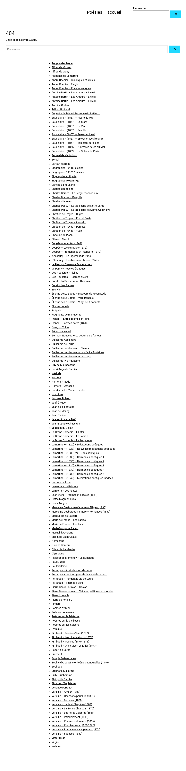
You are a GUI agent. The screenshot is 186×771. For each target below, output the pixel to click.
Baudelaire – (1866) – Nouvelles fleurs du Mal (78, 146)
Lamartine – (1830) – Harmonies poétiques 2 (78, 461)
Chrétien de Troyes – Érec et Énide (71, 218)
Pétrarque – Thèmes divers (67, 582)
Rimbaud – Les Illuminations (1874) (72, 637)
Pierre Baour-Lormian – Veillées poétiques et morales (82, 591)
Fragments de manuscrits (66, 314)
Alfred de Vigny (60, 71)
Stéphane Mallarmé (63, 670)
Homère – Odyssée (63, 385)
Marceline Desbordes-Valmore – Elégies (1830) (79, 507)
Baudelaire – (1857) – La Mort (69, 121)
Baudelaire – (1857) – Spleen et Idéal (73, 134)
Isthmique (57, 394)
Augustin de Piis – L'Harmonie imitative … (76, 113)
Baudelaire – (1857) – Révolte (69, 130)
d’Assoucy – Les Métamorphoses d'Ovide (75, 260)
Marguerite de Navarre (64, 515)
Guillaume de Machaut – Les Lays (71, 356)
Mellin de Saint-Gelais (64, 536)
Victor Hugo (58, 737)
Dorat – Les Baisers (63, 285)
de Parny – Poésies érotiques (69, 268)
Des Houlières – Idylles (65, 272)
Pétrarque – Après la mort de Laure (72, 570)
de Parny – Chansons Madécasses (72, 264)
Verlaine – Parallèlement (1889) (70, 716)
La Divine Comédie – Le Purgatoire (72, 440)
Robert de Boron (61, 649)
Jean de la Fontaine (63, 406)
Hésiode (56, 373)
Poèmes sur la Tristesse (65, 616)
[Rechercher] (175, 14)
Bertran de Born (61, 163)
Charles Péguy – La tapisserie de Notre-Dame (78, 205)
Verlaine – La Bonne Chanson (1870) (73, 708)
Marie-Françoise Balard (65, 528)
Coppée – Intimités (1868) (67, 243)
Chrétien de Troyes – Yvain (67, 230)
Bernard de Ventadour (64, 155)
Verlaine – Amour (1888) (66, 691)
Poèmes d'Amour (61, 607)
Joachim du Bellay (62, 427)
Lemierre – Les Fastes (64, 490)
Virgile (55, 742)
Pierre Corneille (60, 595)
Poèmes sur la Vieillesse (66, 620)
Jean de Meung (60, 411)
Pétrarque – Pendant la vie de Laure (72, 578)
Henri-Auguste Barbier (64, 369)
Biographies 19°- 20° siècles (68, 172)
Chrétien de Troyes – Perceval (69, 226)
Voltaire (56, 746)
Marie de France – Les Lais (67, 524)
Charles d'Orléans (62, 201)
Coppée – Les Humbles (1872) (69, 247)
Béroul (55, 159)
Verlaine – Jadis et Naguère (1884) (72, 704)
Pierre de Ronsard (62, 599)
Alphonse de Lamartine (65, 75)
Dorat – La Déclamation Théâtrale (71, 281)
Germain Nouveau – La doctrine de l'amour (76, 335)
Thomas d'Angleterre (64, 683)
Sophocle (57, 666)
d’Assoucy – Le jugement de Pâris (71, 255)
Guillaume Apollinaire (64, 339)
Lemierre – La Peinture (65, 486)
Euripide (56, 310)
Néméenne (58, 540)
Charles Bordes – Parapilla (67, 197)
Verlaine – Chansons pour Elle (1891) (73, 696)
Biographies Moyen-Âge (65, 180)
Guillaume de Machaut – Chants (70, 348)
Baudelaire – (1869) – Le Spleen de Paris (75, 151)
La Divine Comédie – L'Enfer (68, 432)
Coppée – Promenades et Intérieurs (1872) (76, 251)
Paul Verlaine (59, 566)
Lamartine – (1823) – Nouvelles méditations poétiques (83, 448)
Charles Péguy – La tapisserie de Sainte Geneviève (81, 209)
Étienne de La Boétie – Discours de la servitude (79, 293)
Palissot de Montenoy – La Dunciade (73, 557)
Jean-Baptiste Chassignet (66, 423)
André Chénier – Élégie (65, 84)
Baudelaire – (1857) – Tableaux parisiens (75, 142)
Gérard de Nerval (61, 331)
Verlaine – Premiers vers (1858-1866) (73, 725)
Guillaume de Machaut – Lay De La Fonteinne (78, 352)
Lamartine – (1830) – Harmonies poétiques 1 (78, 457)
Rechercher (139, 8)
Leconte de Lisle (61, 482)
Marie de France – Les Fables (69, 519)
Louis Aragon (59, 503)
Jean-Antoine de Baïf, (64, 419)
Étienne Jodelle (60, 306)
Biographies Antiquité (64, 176)
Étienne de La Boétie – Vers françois (73, 297)
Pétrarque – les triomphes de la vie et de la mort (79, 574)
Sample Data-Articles (64, 658)
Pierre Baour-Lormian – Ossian (69, 587)
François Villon (60, 327)
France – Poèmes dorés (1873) (70, 323)
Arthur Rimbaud (61, 109)
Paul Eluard (58, 561)
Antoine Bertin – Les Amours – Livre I (73, 92)
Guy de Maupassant (63, 364)
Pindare (56, 603)
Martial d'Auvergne (62, 532)
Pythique (57, 628)
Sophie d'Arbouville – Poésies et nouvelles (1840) (80, 662)
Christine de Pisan (62, 234)
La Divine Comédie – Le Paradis (70, 436)
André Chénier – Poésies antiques (71, 88)
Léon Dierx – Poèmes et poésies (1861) (74, 494)
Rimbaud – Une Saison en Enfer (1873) (74, 645)
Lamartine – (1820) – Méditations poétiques (77, 444)
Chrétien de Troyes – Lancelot (69, 222)
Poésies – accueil (104, 12)
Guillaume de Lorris (63, 343)
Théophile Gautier (62, 679)
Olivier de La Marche (63, 549)
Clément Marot (60, 239)
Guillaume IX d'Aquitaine (66, 360)
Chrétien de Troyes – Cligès (67, 214)
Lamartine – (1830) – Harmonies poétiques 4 (78, 469)
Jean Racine (59, 415)
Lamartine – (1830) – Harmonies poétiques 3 (78, 465)
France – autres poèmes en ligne (71, 318)
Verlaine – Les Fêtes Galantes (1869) (73, 712)
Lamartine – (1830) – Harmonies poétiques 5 (78, 473)
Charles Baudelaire (62, 188)
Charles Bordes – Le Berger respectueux (75, 193)
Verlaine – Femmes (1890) (67, 700)
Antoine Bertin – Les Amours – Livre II (74, 96)
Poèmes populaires (63, 612)
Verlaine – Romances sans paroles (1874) (76, 729)
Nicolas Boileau (61, 545)
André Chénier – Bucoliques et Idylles (73, 79)
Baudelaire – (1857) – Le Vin (68, 126)
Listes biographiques (64, 498)
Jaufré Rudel (59, 402)
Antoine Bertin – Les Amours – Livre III (74, 100)
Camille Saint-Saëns (63, 184)
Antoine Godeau (61, 105)
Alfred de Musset (61, 67)
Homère (56, 377)
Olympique (58, 553)
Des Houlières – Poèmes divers (70, 276)
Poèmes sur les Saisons (65, 624)
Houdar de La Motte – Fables (68, 390)
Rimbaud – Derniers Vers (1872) (70, 633)
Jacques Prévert (61, 398)
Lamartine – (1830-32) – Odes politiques (75, 452)
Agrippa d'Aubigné (62, 63)
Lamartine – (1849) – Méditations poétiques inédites (82, 478)
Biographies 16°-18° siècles (67, 167)
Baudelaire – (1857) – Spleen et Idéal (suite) (77, 138)
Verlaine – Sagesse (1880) (67, 733)
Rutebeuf (57, 654)
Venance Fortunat (62, 687)
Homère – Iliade (61, 381)
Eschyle (56, 289)
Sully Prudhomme (62, 675)
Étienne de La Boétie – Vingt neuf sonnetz (76, 302)
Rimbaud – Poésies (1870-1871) (70, 641)
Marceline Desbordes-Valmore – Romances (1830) (81, 511)
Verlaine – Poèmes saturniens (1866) (73, 721)
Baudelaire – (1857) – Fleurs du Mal (72, 117)
